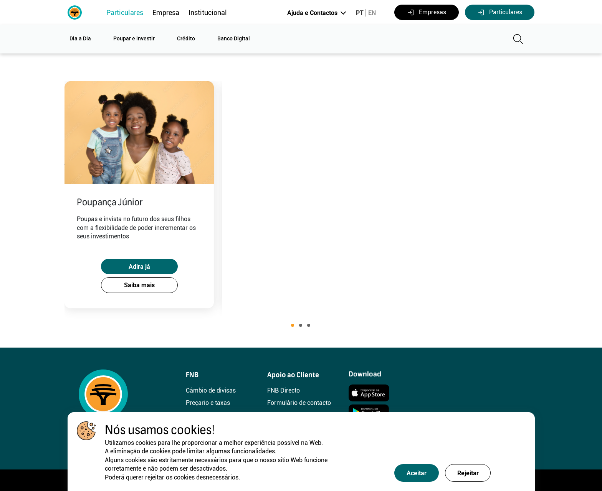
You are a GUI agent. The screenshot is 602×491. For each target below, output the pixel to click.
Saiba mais (142, 283)
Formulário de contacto (299, 402)
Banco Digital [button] (233, 38)
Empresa (165, 12)
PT (360, 13)
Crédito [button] (186, 38)
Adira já (142, 262)
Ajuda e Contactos (312, 13)
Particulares (124, 12)
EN (372, 13)
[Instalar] (369, 392)
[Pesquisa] (460, 39)
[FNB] (75, 12)
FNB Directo (283, 390)
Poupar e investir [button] (134, 38)
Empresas (426, 12)
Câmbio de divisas (211, 390)
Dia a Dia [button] (80, 38)
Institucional (208, 12)
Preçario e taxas (208, 402)
